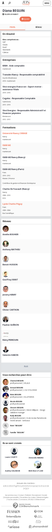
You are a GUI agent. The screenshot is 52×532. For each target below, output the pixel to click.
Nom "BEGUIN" (16, 425)
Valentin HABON (10, 355)
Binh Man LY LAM (36, 471)
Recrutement (36, 495)
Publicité (28, 495)
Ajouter (26, 19)
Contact (21, 495)
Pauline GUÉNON (11, 324)
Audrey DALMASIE (12, 471)
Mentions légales (42, 497)
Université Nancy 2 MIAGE (15, 133)
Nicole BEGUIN (16, 401)
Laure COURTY (11, 457)
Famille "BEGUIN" (17, 432)
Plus (26, 366)
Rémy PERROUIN (10, 340)
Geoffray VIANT (10, 279)
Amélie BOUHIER (10, 234)
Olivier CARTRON (11, 309)
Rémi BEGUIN (15, 394)
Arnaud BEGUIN (16, 387)
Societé (44, 495)
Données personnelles (11, 497)
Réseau (39, 27)
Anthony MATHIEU (11, 249)
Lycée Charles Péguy (12, 203)
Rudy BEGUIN (15, 415)
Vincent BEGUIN (16, 407)
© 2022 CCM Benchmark (37, 499)
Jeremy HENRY (9, 294)
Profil (12, 27)
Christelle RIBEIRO (36, 458)
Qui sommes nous (11, 495)
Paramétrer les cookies (28, 497)
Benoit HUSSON (10, 264)
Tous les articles (12, 499)
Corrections (23, 499)
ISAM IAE (7, 145)
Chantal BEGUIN (16, 380)
